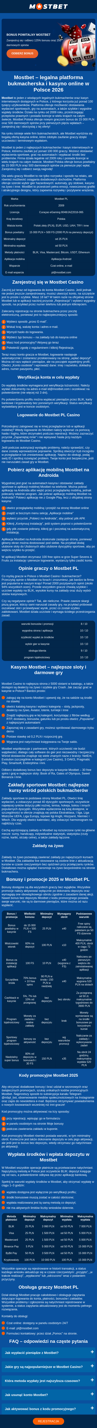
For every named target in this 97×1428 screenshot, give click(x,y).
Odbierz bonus (22, 53)
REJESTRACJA (48, 1421)
